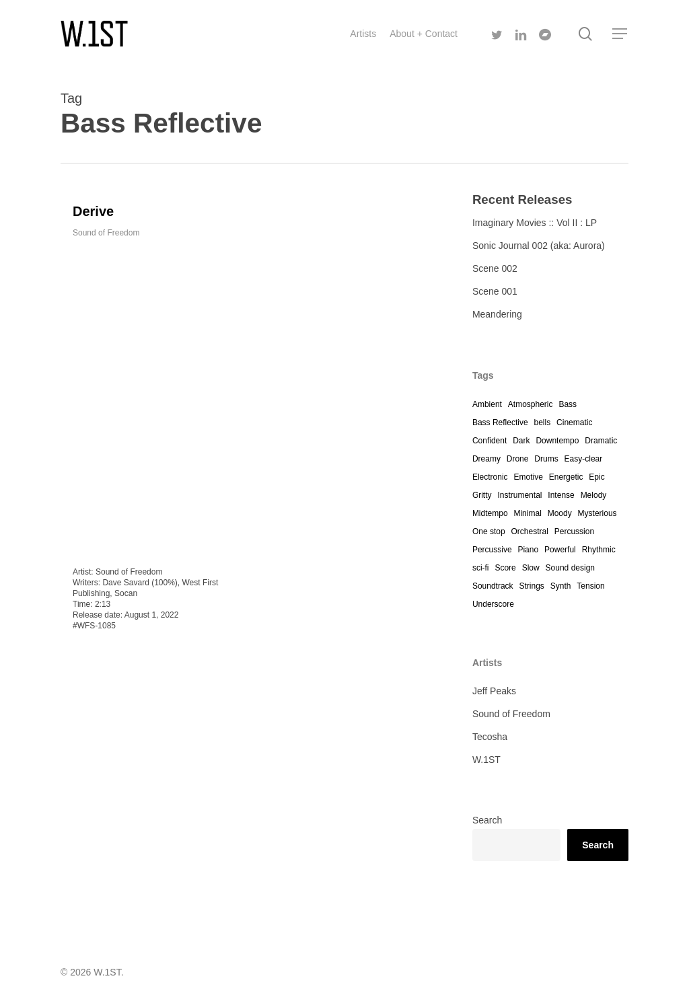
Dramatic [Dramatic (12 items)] (601, 440)
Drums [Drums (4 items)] (546, 459)
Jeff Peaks (494, 691)
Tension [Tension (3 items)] (590, 586)
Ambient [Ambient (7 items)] (487, 404)
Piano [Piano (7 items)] (527, 549)
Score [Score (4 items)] (505, 568)
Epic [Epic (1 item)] (596, 477)
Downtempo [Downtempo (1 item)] (557, 440)
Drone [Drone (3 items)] (518, 459)
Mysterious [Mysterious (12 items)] (597, 513)
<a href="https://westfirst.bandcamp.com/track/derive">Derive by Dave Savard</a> (152, 398)
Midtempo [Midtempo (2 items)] (490, 513)
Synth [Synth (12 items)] (560, 586)
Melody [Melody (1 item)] (594, 495)
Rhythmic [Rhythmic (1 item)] (599, 549)
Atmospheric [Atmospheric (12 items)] (530, 404)
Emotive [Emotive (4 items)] (527, 477)
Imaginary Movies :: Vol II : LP (534, 222)
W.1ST (486, 759)
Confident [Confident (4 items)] (489, 440)
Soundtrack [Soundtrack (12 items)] (492, 586)
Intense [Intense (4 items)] (561, 495)
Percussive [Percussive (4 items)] (492, 549)
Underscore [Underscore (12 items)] (493, 604)
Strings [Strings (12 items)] (531, 586)
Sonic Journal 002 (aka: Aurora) (538, 245)
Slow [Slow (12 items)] (531, 568)
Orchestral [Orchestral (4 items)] (529, 531)
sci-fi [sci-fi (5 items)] (480, 568)
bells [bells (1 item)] (542, 422)
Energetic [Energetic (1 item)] (566, 477)
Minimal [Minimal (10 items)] (527, 513)
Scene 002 (494, 268)
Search (487, 820)
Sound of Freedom (106, 232)
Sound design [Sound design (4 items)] (570, 568)
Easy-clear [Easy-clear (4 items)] (584, 459)
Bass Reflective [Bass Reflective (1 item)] (500, 422)
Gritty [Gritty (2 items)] (482, 495)
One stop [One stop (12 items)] (488, 531)
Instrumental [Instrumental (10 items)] (519, 495)
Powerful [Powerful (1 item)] (560, 549)
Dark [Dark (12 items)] (521, 440)
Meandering (497, 314)
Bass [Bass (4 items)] (567, 404)
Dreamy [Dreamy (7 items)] (486, 459)
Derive (93, 211)
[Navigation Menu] (620, 34)
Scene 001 (494, 291)
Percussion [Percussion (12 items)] (574, 531)
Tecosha (489, 736)
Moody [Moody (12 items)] (560, 513)
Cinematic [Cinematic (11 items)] (574, 422)
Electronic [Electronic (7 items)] (490, 477)
